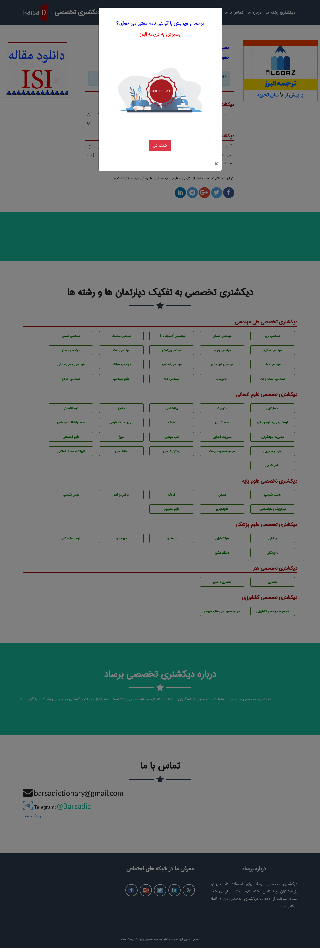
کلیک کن (160, 132)
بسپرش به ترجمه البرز (160, 21)
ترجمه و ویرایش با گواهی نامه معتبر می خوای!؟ (160, 10)
